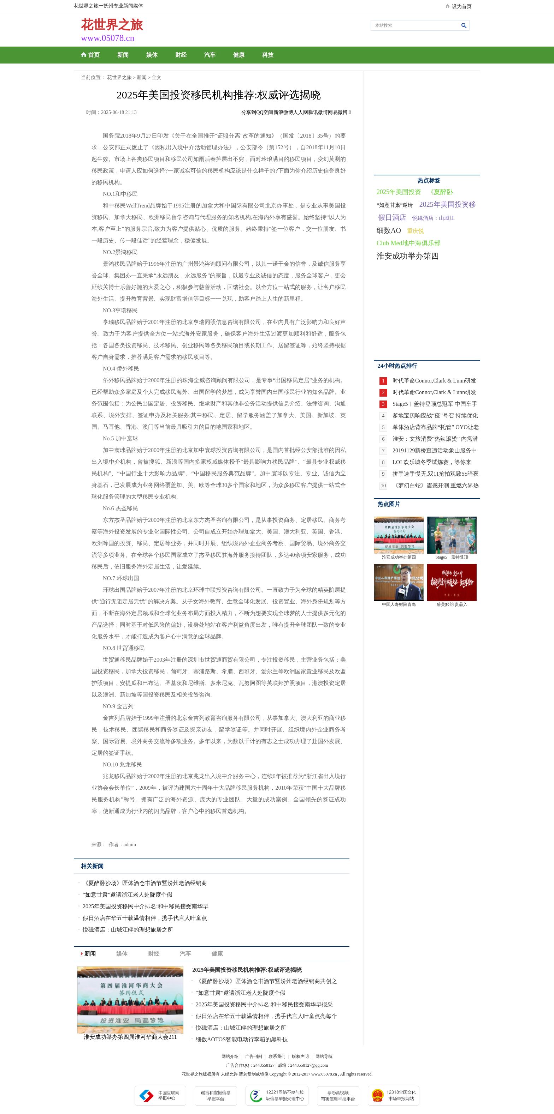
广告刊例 (253, 1056)
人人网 (300, 112)
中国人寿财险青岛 (399, 604)
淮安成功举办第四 (408, 256)
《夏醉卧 (440, 191)
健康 (238, 55)
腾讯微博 (318, 112)
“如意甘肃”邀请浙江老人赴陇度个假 (127, 895)
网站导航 (324, 1056)
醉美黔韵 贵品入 (452, 604)
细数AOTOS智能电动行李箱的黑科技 (242, 1039)
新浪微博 (283, 112)
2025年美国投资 (399, 191)
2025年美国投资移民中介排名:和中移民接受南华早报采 (264, 1004)
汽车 (210, 55)
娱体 (152, 55)
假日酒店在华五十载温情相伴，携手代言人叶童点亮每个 (266, 1016)
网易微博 (338, 112)
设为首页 (462, 6)
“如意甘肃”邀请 (395, 205)
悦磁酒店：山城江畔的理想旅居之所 (128, 930)
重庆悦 (415, 231)
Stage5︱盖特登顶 (452, 557)
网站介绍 (230, 1056)
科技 (267, 55)
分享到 (248, 112)
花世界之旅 (119, 77)
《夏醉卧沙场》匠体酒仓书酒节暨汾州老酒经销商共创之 (266, 981)
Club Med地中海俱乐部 (409, 243)
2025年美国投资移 (447, 204)
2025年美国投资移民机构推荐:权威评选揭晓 (246, 970)
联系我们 (277, 1056)
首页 (94, 55)
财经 (181, 55)
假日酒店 (392, 217)
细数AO (389, 230)
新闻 (123, 55)
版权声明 (300, 1056)
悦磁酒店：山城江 (433, 218)
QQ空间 (264, 112)
